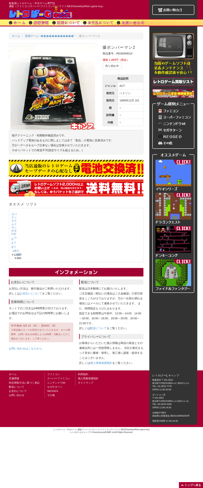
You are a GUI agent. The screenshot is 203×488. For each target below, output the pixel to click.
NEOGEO (52, 443)
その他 (51, 447)
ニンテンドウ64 (56, 435)
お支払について (18, 443)
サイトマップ (85, 435)
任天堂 (14, 306)
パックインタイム (57, 301)
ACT (23, 306)
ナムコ (48, 306)
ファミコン (53, 426)
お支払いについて (31, 345)
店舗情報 (14, 430)
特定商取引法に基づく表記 (24, 435)
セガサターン (55, 439)
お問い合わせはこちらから (25, 400)
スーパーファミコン (58, 430)
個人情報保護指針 (101, 415)
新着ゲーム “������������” (50, 35)
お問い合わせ (16, 447)
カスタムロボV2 (22, 301)
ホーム (16, 35)
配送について (98, 380)
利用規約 (83, 426)
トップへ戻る (191, 485)
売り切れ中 (112, 65)
